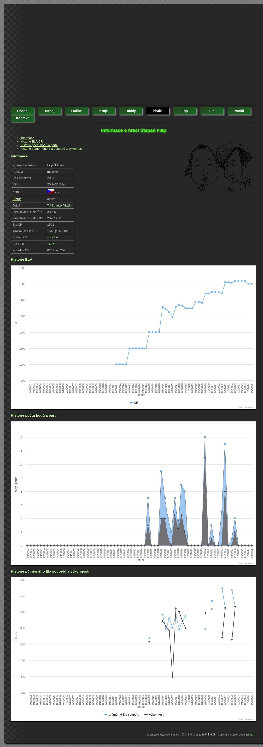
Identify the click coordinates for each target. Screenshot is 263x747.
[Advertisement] (45, 56)
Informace (27, 138)
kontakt (22, 118)
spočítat (52, 237)
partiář (239, 111)
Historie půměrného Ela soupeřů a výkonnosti (51, 148)
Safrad (249, 734)
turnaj (49, 111)
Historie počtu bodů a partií (39, 145)
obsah (22, 111)
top (185, 111)
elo (212, 111)
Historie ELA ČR (31, 141)
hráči (157, 111)
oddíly (130, 111)
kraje (103, 111)
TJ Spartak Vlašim (59, 205)
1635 (50, 244)
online (76, 111)
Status (16, 199)
